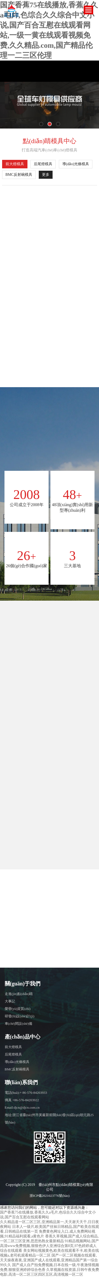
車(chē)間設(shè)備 (18, 1024)
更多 (45, 175)
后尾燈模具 (43, 164)
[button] (41, 124)
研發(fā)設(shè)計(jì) (20, 1016)
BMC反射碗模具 (19, 175)
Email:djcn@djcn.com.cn (22, 1107)
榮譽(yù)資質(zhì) (18, 1009)
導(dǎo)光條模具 (75, 164)
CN (74, 9)
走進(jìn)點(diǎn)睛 (19, 994)
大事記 (10, 1001)
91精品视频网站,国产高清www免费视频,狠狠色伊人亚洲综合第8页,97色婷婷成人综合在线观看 (49, 1246)
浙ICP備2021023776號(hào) (50, 1196)
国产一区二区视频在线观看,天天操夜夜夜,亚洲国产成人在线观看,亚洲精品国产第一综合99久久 (49, 1260)
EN (64, 9)
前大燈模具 (15, 164)
